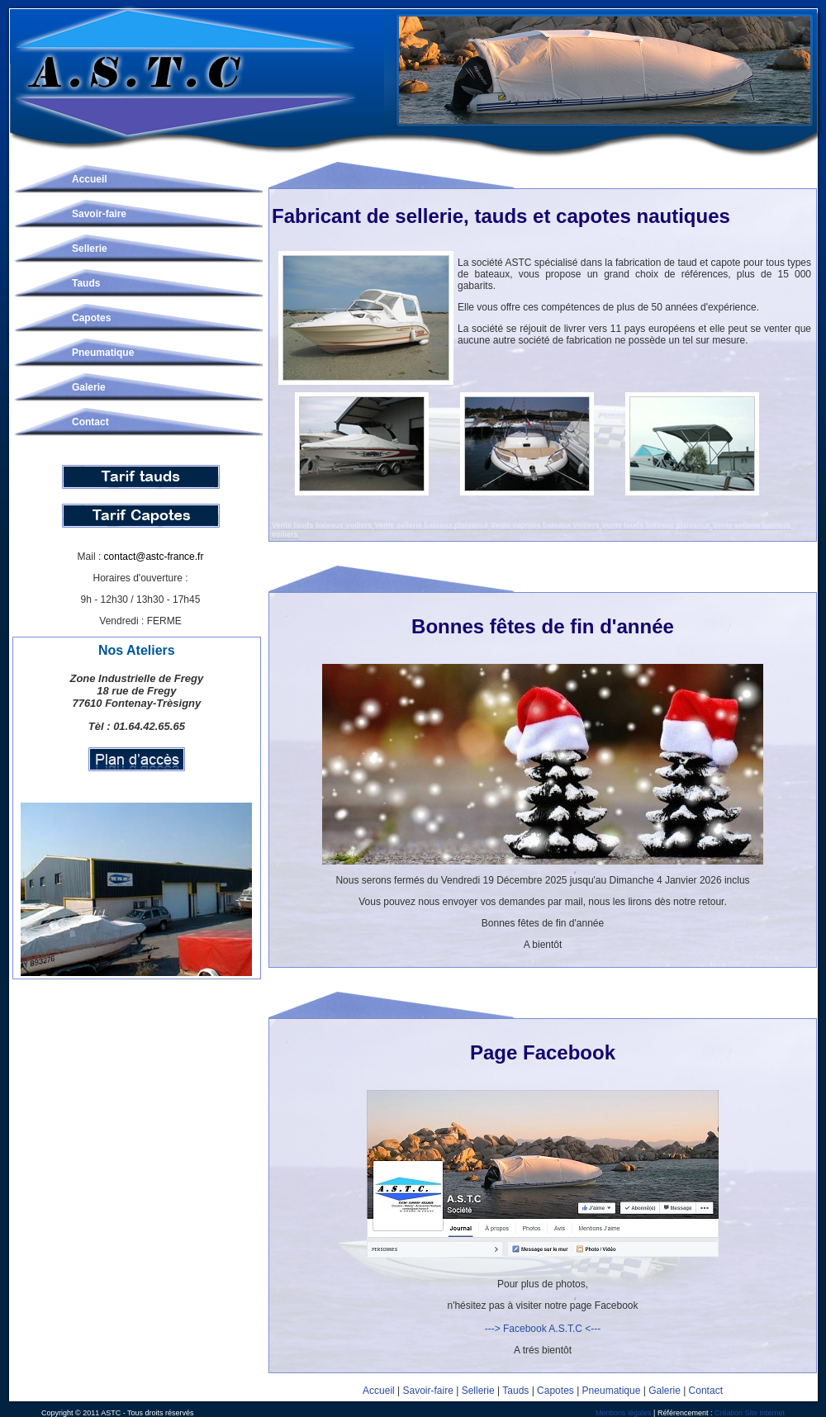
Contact (90, 422)
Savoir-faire (99, 214)
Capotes (91, 318)
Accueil (89, 179)
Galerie (89, 387)
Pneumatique (103, 352)
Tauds (86, 283)
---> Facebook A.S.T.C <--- (543, 1328)
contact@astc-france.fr (154, 556)
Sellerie (89, 248)
